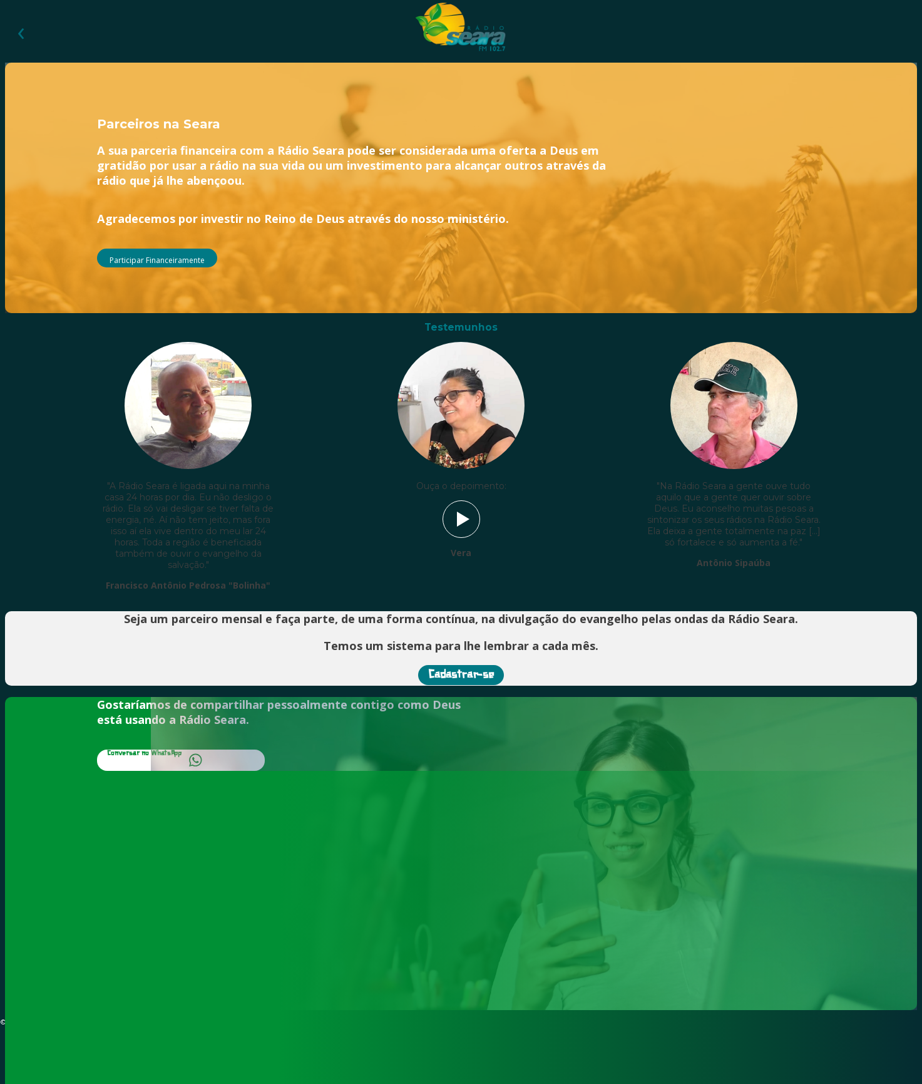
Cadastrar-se (461, 675)
